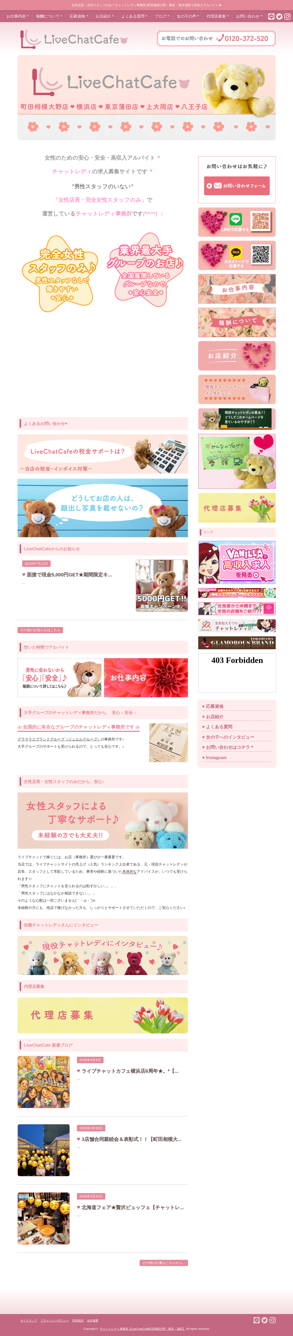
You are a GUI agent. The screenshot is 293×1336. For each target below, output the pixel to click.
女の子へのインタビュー (230, 737)
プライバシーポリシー (55, 1320)
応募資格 (215, 706)
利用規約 (78, 1320)
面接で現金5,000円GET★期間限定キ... (69, 574)
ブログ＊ (162, 16)
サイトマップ (28, 1320)
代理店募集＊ (218, 16)
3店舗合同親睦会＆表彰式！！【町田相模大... (130, 1139)
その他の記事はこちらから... (163, 1263)
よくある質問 (219, 726)
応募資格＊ (79, 16)
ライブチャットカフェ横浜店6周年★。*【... (129, 1071)
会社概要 (92, 1320)
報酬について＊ (49, 16)
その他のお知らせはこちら (40, 630)
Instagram (216, 757)
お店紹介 (215, 716)
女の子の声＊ (188, 16)
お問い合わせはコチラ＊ (230, 747)
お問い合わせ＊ (249, 16)
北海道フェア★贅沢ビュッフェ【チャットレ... (132, 1207)
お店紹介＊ (105, 16)
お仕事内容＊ (18, 16)
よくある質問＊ (134, 16)
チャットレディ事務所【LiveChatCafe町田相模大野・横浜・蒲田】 (142, 1328)
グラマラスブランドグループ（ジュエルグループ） (59, 739)
